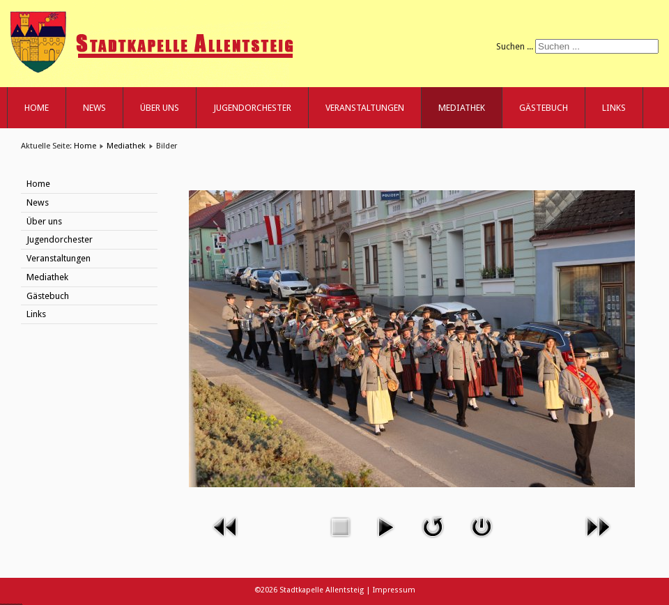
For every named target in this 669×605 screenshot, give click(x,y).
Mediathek (461, 107)
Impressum (394, 590)
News (94, 107)
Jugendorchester (252, 107)
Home (36, 107)
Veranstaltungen (364, 107)
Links (614, 107)
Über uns (159, 107)
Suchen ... (514, 46)
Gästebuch (543, 107)
